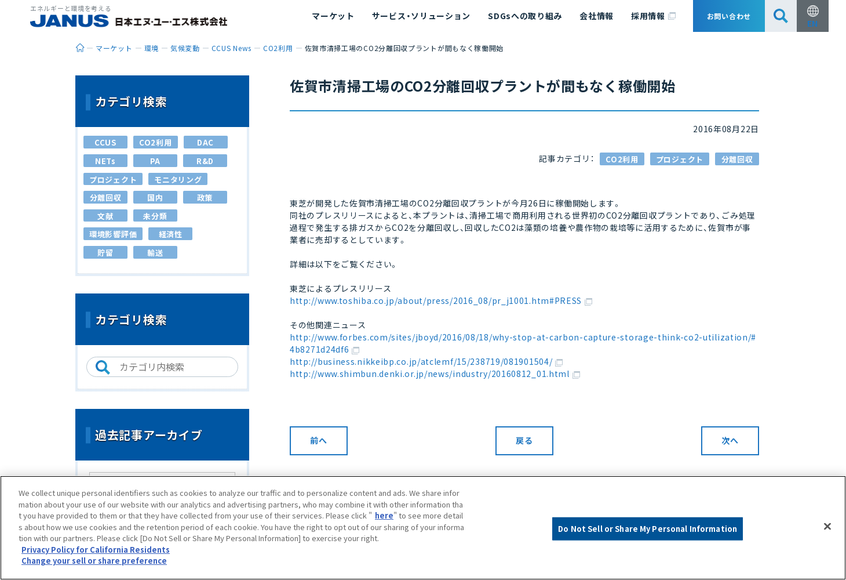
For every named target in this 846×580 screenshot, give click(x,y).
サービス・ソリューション (421, 15)
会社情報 (596, 15)
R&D (205, 160)
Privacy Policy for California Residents (95, 549)
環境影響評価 (113, 234)
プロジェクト (679, 159)
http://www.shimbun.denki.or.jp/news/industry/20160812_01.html (435, 373)
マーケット (333, 15)
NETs (105, 160)
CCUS (105, 142)
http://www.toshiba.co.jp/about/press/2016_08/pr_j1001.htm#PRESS (441, 300)
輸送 (155, 252)
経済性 (171, 234)
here (384, 515)
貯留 (105, 252)
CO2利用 (622, 159)
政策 (205, 197)
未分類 (155, 216)
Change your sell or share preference (94, 560)
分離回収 (737, 159)
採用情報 (653, 16)
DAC (205, 142)
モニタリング (178, 179)
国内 (155, 197)
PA (155, 160)
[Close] (827, 526)
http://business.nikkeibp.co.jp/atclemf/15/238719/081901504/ (426, 361)
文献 (105, 216)
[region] (423, 528)
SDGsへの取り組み (525, 15)
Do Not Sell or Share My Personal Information (647, 528)
